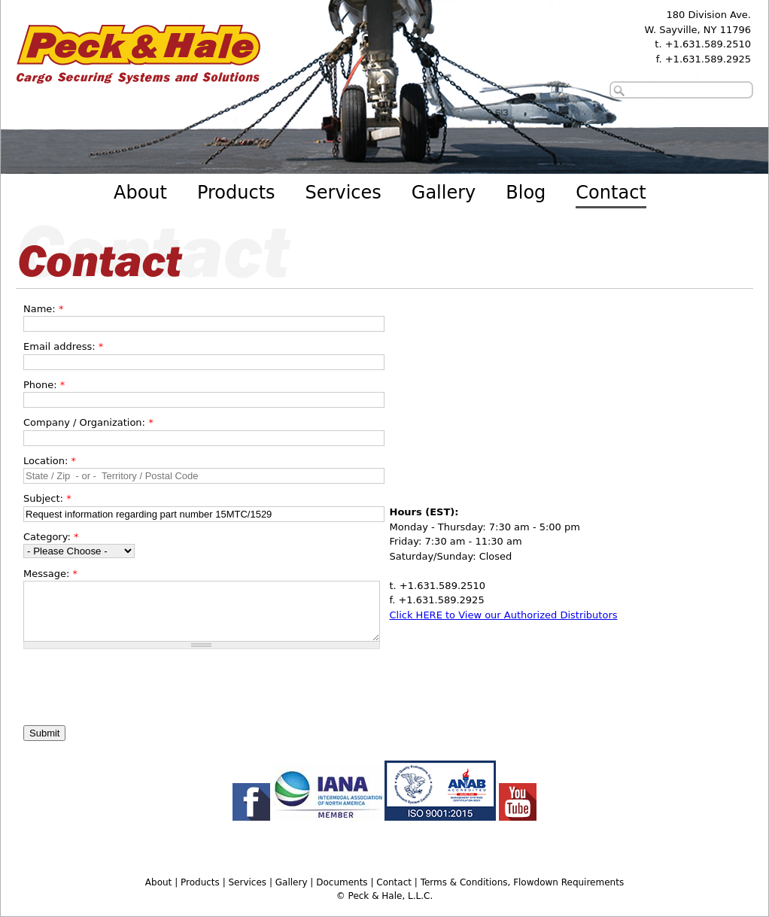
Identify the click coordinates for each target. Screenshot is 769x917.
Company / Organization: (88, 422)
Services (343, 192)
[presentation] (137, 686)
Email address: (63, 346)
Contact (611, 192)
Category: (50, 536)
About (140, 192)
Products (236, 192)
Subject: (47, 498)
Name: (43, 308)
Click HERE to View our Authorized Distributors (504, 615)
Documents (341, 882)
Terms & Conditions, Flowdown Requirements (522, 882)
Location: (49, 460)
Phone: (44, 384)
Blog (526, 192)
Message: (50, 573)
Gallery (444, 192)
